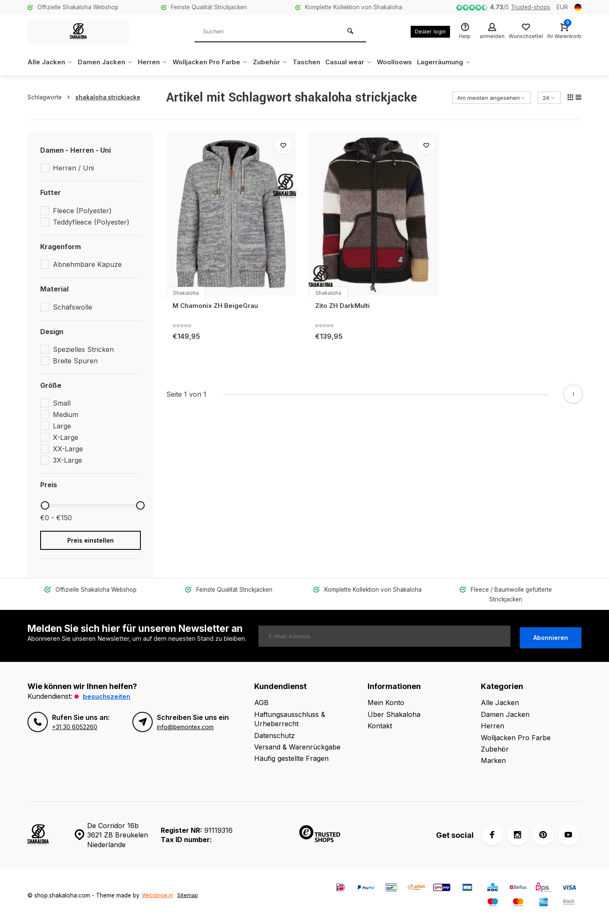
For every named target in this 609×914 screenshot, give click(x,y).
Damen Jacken (108, 62)
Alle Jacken (50, 62)
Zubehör (281, 62)
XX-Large (68, 449)
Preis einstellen (90, 540)
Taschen (319, 62)
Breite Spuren (75, 361)
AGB (261, 693)
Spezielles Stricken (83, 349)
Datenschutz (274, 726)
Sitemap (189, 886)
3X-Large (67, 460)
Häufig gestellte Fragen (291, 749)
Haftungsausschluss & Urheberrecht (289, 709)
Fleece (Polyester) (82, 210)
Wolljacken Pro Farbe (218, 62)
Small (62, 403)
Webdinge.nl (158, 886)
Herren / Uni (73, 168)
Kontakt (380, 716)
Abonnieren (550, 626)
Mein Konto (386, 693)
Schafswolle (72, 307)
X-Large (65, 437)
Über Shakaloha (394, 704)
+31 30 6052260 (74, 717)
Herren (158, 62)
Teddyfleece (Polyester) (91, 222)
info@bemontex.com (185, 717)
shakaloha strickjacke (107, 97)
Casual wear (364, 62)
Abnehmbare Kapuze (87, 264)
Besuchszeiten (107, 687)
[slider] (45, 505)
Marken (493, 751)
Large (62, 426)
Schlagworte (50, 97)
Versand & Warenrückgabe (297, 737)
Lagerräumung (464, 62)
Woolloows (412, 62)
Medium (65, 414)
